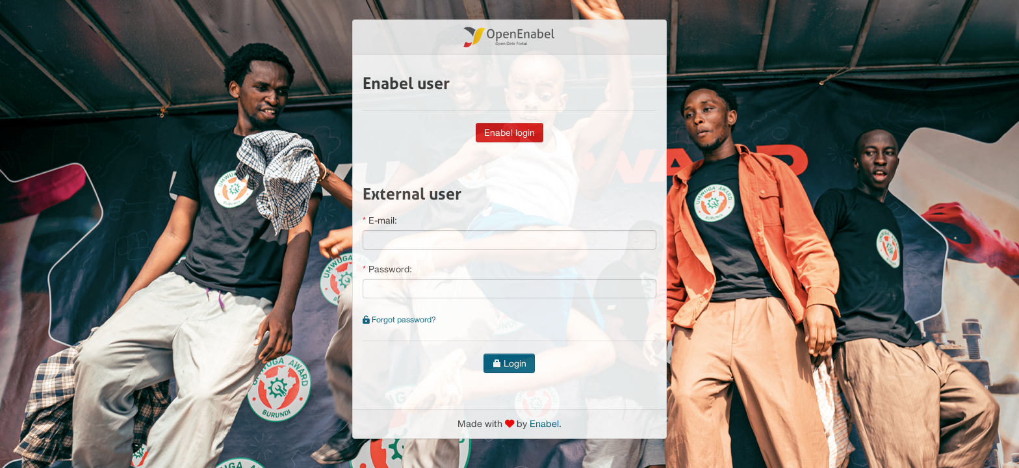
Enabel (544, 423)
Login (509, 363)
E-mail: (382, 220)
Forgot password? (399, 319)
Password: (390, 269)
